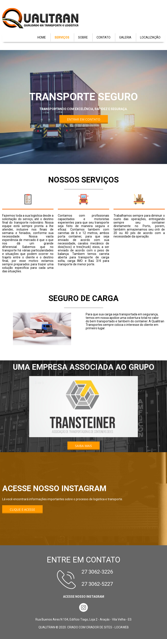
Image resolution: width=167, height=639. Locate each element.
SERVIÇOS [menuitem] (62, 37)
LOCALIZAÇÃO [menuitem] (150, 37)
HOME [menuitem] (41, 37)
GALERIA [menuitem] (125, 37)
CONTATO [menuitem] (103, 37)
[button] (83, 119)
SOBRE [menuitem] (83, 37)
